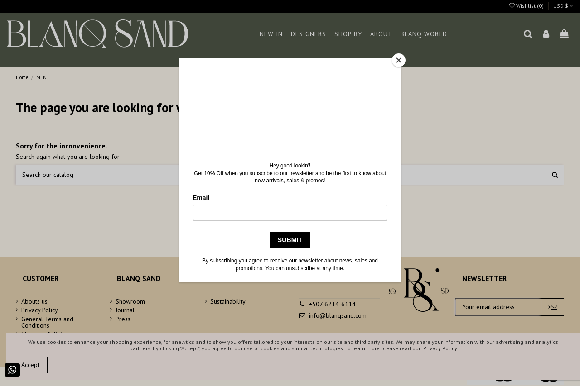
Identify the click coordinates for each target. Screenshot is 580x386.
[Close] (399, 60)
